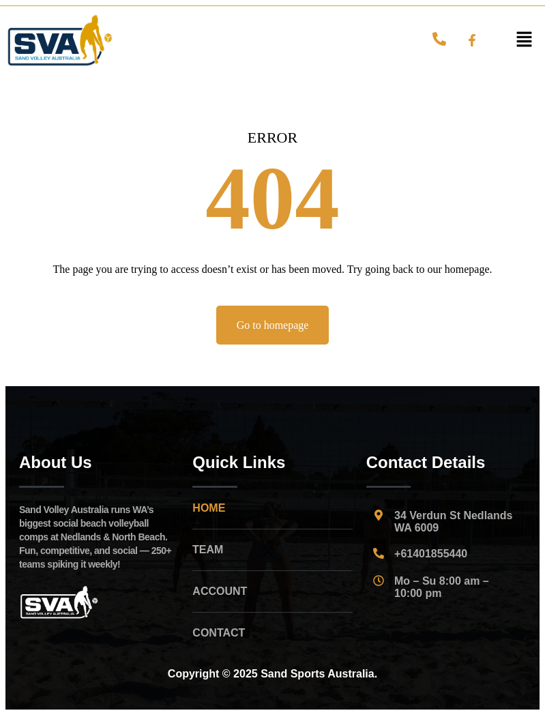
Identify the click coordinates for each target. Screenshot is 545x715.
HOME (208, 508)
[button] (524, 40)
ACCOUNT (219, 591)
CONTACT (218, 633)
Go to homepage (273, 325)
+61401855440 (430, 553)
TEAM (207, 549)
